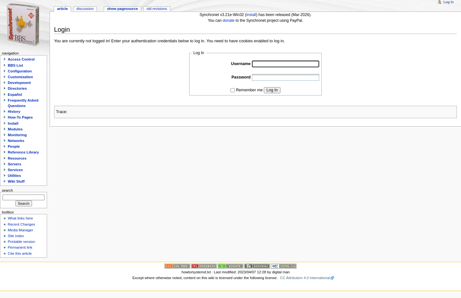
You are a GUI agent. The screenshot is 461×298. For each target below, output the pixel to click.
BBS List (15, 65)
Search (7, 190)
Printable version (21, 242)
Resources (17, 158)
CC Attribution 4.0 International (305, 278)
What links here (20, 218)
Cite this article (20, 253)
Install (13, 123)
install (251, 14)
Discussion (85, 9)
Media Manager (20, 230)
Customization (20, 77)
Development (19, 83)
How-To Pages (20, 117)
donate (229, 20)
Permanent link (20, 247)
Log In (272, 90)
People (14, 146)
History (14, 111)
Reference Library (23, 152)
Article (62, 9)
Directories (17, 88)
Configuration (20, 71)
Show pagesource (122, 9)
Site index (16, 236)
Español (15, 94)
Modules (15, 129)
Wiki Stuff (16, 181)
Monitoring (17, 135)
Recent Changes (21, 224)
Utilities (14, 176)
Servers (14, 164)
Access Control (21, 59)
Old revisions (157, 9)
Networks (16, 141)
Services (15, 170)
